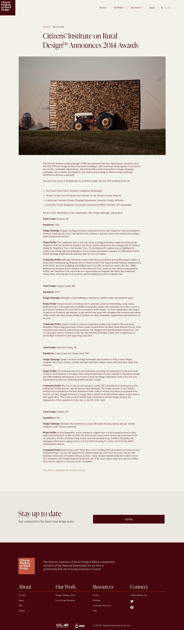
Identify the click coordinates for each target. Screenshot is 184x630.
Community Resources (102, 606)
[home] (7, 7)
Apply (152, 7)
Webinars (96, 600)
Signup (129, 519)
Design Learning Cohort (65, 595)
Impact (21, 600)
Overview (22, 595)
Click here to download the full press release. (64, 470)
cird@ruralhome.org (138, 595)
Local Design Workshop (65, 600)
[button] (103, 8)
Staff (20, 606)
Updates (47, 27)
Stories (96, 595)
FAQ (94, 611)
